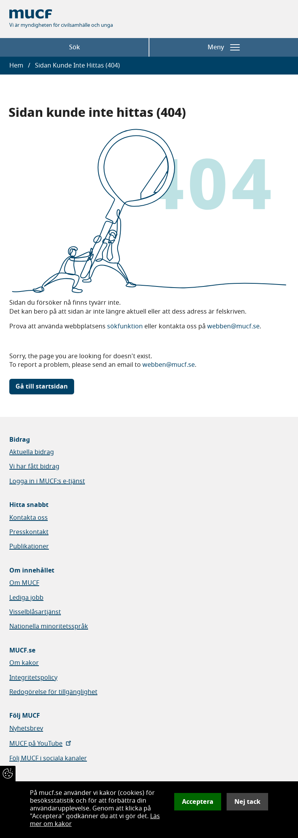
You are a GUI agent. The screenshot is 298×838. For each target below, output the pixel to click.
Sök (74, 47)
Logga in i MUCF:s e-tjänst (47, 481)
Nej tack (247, 802)
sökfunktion (125, 326)
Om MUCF (24, 583)
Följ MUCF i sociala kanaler (48, 758)
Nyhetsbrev (26, 728)
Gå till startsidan (42, 386)
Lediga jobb (26, 597)
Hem (16, 65)
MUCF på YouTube (41, 743)
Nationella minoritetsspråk (48, 626)
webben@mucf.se (233, 326)
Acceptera (197, 802)
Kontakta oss (28, 517)
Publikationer (29, 546)
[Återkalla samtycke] (8, 773)
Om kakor (24, 663)
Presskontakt (29, 532)
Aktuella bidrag (31, 452)
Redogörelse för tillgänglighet (53, 692)
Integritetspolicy (33, 677)
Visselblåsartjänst (35, 612)
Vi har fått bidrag (34, 466)
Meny (224, 47)
